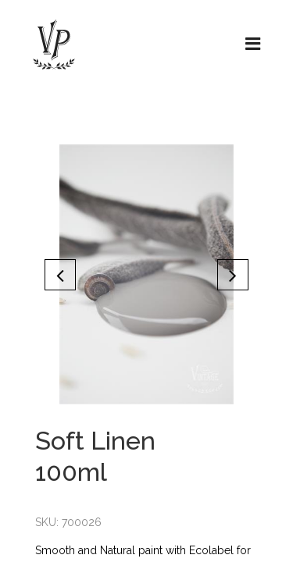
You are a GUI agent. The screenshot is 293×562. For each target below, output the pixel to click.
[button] (60, 274)
